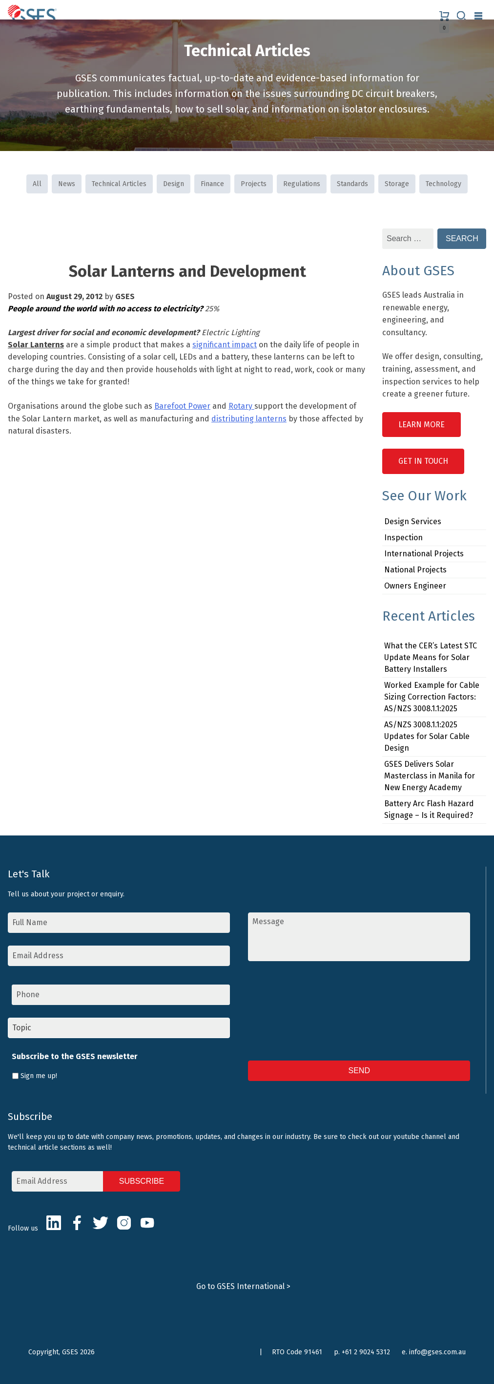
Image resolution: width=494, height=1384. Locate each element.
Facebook (77, 1223)
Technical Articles (119, 184)
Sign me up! (39, 1076)
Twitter (100, 1223)
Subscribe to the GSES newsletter (75, 1056)
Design (173, 184)
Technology (443, 184)
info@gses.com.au (437, 1352)
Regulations (301, 184)
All (37, 184)
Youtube (147, 1223)
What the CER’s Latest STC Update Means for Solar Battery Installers (430, 657)
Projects (254, 184)
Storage (397, 184)
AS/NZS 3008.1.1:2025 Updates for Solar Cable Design (427, 736)
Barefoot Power (182, 406)
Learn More (421, 424)
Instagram (124, 1223)
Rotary (241, 406)
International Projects (424, 553)
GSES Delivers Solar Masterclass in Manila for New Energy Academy (429, 775)
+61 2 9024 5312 (366, 1352)
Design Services (412, 521)
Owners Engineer (415, 585)
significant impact (224, 344)
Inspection (403, 537)
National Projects (415, 569)
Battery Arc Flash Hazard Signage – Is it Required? (429, 809)
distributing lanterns (249, 418)
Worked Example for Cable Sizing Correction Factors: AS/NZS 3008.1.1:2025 (431, 697)
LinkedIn (54, 1223)
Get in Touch (423, 461)
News (66, 184)
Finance (212, 184)
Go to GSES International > (243, 1286)
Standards (352, 184)
